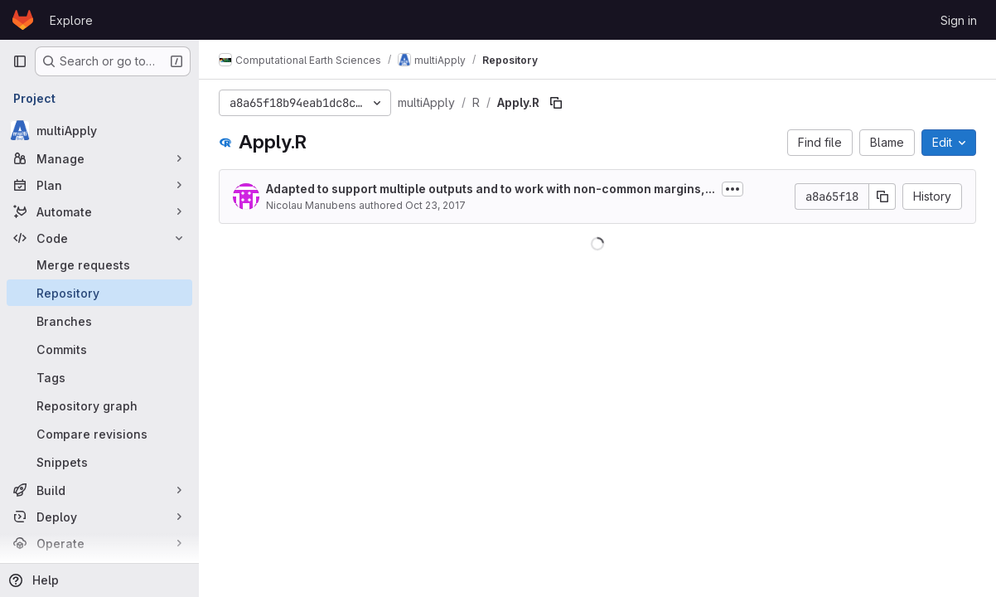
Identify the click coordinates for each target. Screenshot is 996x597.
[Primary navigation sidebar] (20, 61)
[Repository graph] (99, 405)
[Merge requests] (99, 264)
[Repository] (99, 292)
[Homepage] (22, 20)
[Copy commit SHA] (882, 196)
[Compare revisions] (99, 433)
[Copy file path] (556, 103)
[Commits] (99, 349)
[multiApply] (99, 130)
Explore (71, 20)
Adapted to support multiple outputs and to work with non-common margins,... (490, 189)
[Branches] (99, 321)
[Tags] (99, 377)
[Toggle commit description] (732, 189)
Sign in (958, 20)
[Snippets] (99, 462)
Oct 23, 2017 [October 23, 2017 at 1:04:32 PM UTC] (435, 205)
